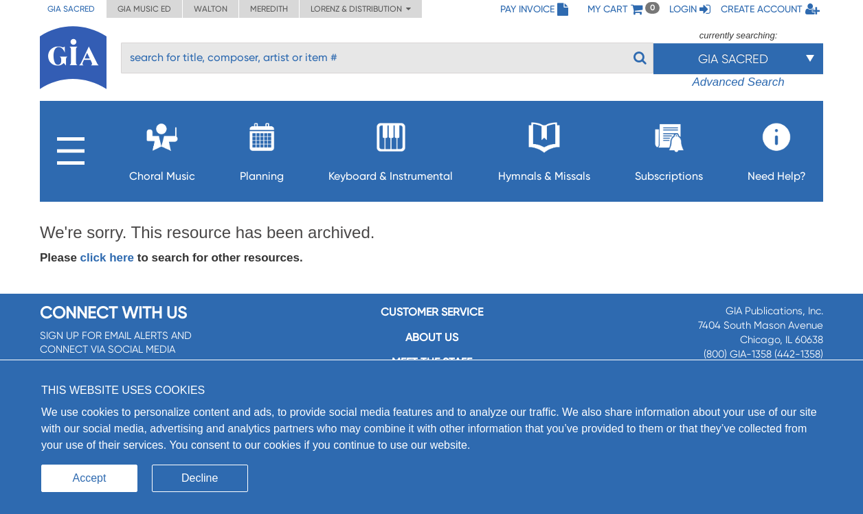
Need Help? (777, 148)
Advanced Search (738, 82)
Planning (262, 148)
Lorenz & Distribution (361, 9)
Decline (199, 478)
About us (431, 337)
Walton (210, 9)
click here (107, 257)
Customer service (432, 311)
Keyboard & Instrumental (390, 148)
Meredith (269, 9)
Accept (90, 478)
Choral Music (162, 148)
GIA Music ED (144, 9)
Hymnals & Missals (544, 148)
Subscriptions (669, 148)
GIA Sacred (71, 9)
